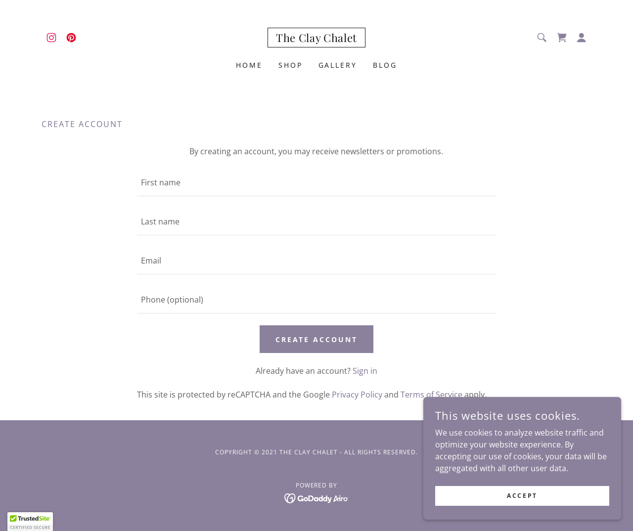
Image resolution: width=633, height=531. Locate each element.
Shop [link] (290, 65)
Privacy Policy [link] (357, 394)
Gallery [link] (338, 65)
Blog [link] (385, 65)
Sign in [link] (365, 370)
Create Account (316, 339)
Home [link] (249, 65)
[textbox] (316, 182)
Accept (522, 495)
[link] (51, 37)
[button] (581, 37)
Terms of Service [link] (431, 394)
